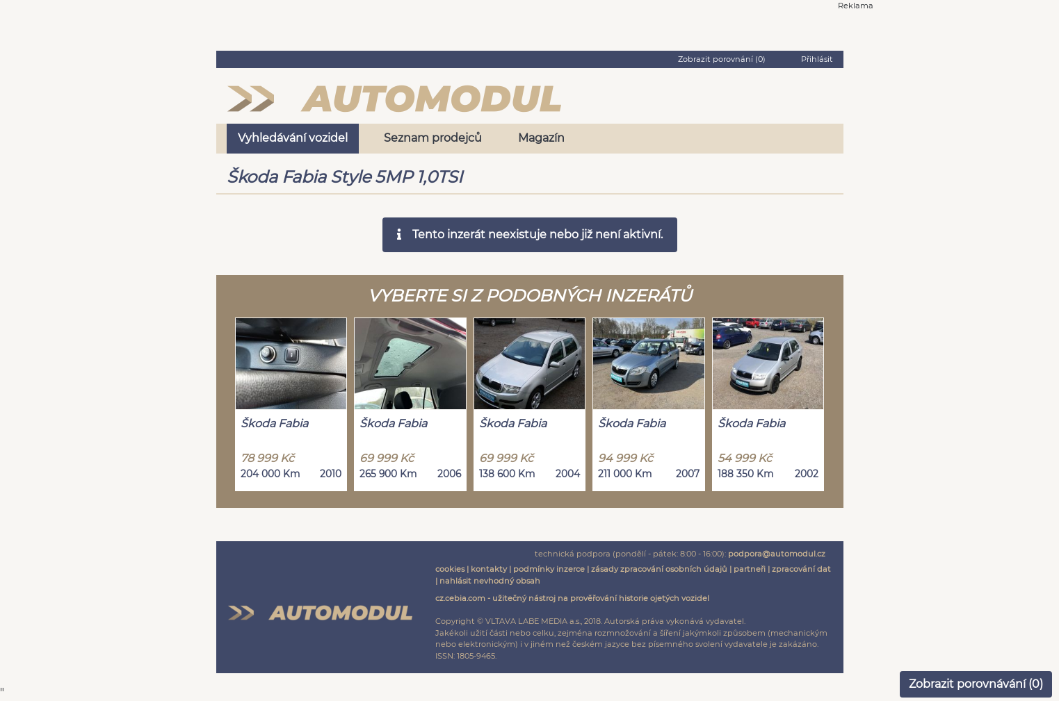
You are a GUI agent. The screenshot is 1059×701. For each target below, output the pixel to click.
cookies (449, 569)
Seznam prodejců (433, 138)
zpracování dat (801, 569)
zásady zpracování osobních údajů (659, 569)
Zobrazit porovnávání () (976, 684)
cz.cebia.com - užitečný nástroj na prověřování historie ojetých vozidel (572, 598)
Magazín (541, 138)
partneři (750, 569)
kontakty (489, 569)
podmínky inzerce (549, 569)
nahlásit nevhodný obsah (489, 581)
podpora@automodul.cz (776, 554)
